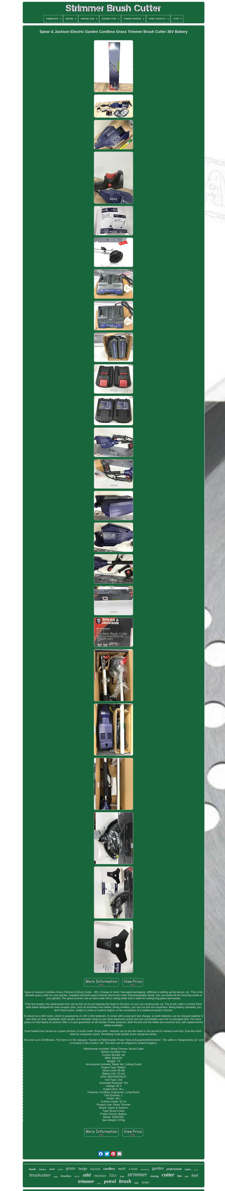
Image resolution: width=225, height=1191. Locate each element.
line (179, 1175)
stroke (145, 1182)
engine (188, 1169)
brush (125, 1181)
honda (99, 1183)
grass (70, 1168)
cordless (109, 1169)
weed (52, 1169)
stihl (87, 1175)
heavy (196, 1170)
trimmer (86, 1181)
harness (42, 1169)
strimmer (137, 1174)
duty (186, 1176)
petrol (110, 1181)
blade (56, 1177)
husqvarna (145, 1169)
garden (157, 1168)
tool (195, 1175)
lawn (122, 1176)
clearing (154, 1176)
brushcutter (40, 1174)
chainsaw (100, 1175)
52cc (113, 1175)
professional (174, 1169)
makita (60, 1169)
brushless (66, 1176)
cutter (168, 1174)
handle (32, 1169)
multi (121, 1169)
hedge (82, 1168)
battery (77, 1176)
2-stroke (133, 1169)
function (95, 1169)
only (136, 1183)
